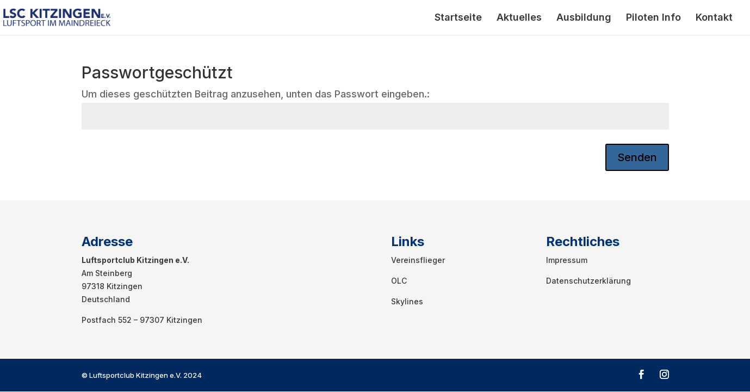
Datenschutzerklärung (588, 280)
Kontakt (714, 18)
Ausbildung (583, 18)
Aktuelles (519, 18)
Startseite (458, 18)
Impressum (566, 260)
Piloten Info (653, 18)
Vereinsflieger (418, 260)
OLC (399, 280)
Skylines (407, 301)
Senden (637, 157)
